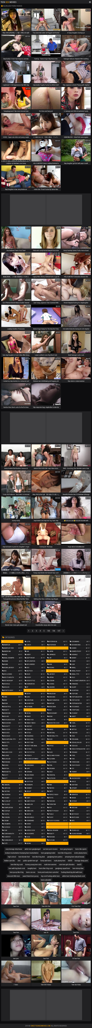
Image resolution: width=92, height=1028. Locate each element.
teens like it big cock (46, 868)
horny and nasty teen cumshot (48, 872)
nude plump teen (59, 861)
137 (59, 631)
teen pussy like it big (16, 872)
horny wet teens (45, 861)
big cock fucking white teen (50, 876)
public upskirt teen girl (30, 861)
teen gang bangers (66, 849)
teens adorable (46, 880)
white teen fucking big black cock (73, 876)
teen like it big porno (65, 853)
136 (53, 631)
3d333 (70, 861)
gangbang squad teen (62, 868)
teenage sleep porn (81, 861)
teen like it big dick (38, 857)
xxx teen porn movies (50, 849)
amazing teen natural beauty (74, 857)
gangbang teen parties (54, 857)
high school (12, 857)
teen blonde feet (24, 857)
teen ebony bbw (78, 868)
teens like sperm (80, 849)
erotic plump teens (80, 853)
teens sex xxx (30, 872)
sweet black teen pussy (30, 876)
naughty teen (32, 868)
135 (48, 631)
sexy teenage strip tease (14, 849)
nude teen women (50, 864)
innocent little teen (13, 876)
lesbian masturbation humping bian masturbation (21, 853)
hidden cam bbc (9, 861)
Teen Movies (8, 2)
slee (19, 861)
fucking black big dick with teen (71, 872)
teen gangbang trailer (48, 853)
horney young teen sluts (33, 864)
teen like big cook (17, 864)
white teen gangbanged (32, 849)
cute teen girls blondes (67, 864)
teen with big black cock (17, 868)
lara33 (79, 864)
